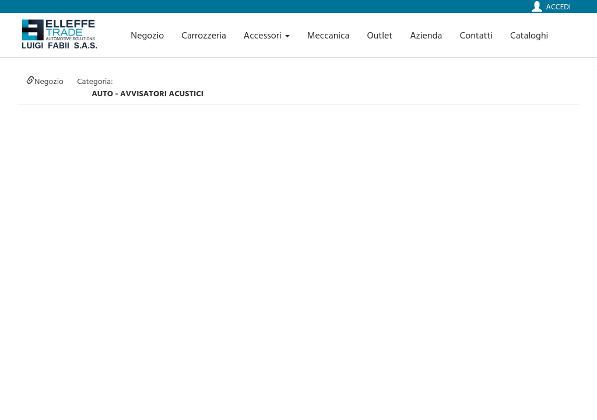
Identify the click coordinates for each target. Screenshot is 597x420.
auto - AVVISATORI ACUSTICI (147, 93)
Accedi (558, 6)
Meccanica (328, 35)
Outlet (379, 35)
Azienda (426, 35)
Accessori (267, 35)
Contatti (476, 35)
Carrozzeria (203, 35)
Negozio (147, 35)
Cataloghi (529, 35)
